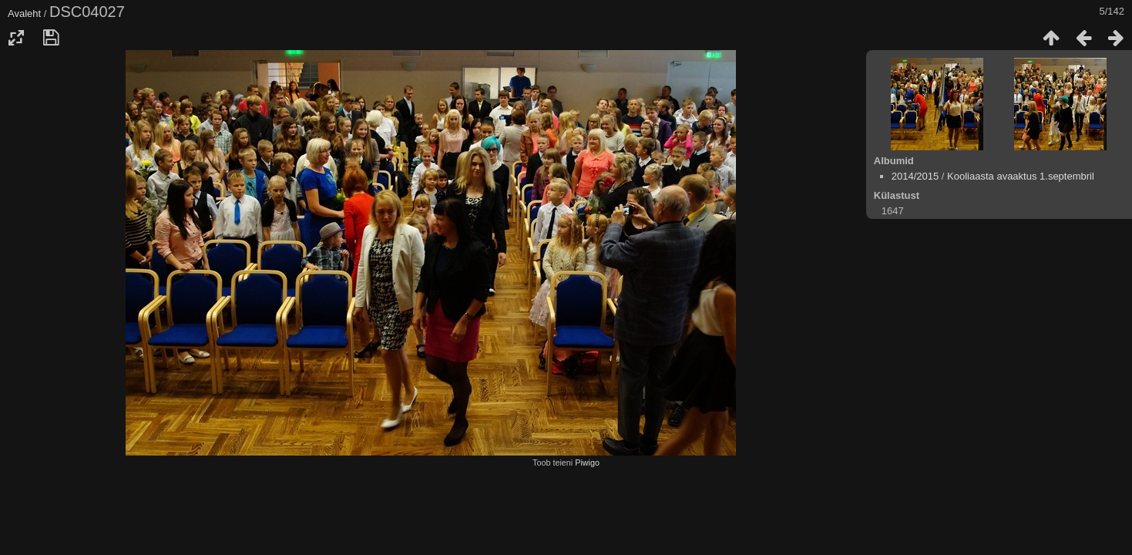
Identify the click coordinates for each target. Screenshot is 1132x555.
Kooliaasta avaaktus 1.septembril (1020, 176)
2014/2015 (915, 176)
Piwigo (587, 462)
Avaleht (24, 13)
